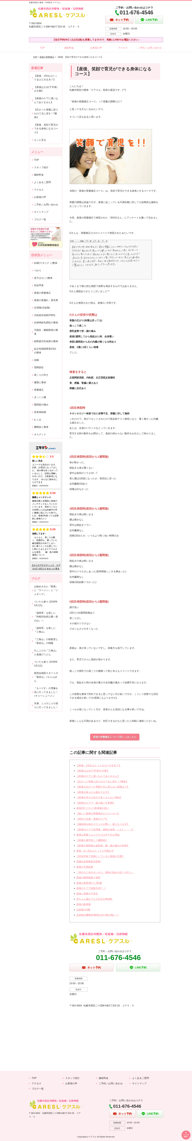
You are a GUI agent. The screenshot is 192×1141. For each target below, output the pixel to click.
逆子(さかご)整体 (43, 278)
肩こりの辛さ (41, 375)
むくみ (37, 419)
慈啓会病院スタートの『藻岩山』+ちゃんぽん (46, 677)
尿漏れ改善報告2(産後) (88, 861)
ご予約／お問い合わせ (150, 48)
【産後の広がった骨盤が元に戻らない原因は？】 (102, 787)
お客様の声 (96, 48)
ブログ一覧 (40, 219)
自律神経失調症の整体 (46, 322)
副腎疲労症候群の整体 (46, 341)
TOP (42, 48)
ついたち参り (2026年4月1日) (46, 603)
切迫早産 (39, 285)
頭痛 (36, 360)
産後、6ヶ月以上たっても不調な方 (95, 851)
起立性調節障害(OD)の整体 (45, 351)
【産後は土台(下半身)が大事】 (92, 770)
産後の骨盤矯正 (47, 57)
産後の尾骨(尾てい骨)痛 (89, 883)
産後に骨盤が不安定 (87, 893)
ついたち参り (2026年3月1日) (46, 664)
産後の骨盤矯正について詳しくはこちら (114, 737)
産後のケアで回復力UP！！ (91, 888)
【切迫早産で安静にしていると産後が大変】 (100, 856)
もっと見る (40, 140)
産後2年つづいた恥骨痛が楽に (92, 808)
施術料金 (69, 48)
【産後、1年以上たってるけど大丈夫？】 (98, 765)
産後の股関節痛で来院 (88, 877)
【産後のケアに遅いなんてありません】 (98, 776)
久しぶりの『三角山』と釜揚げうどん (46, 652)
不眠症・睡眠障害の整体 (46, 332)
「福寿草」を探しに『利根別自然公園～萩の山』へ (46, 617)
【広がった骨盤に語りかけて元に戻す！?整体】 (102, 781)
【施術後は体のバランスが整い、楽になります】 (102, 824)
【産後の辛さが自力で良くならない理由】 (99, 797)
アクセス (123, 48)
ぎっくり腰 (40, 397)
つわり (37, 270)
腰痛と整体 (40, 382)
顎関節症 (39, 367)
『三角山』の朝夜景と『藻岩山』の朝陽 (46, 641)
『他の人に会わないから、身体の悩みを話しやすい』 (105, 872)
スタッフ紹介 (41, 167)
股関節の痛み (41, 404)
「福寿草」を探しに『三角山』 (45, 630)
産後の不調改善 (84, 867)
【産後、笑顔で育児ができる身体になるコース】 (46, 128)
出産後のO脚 (83, 909)
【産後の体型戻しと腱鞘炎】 (92, 840)
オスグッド (40, 434)
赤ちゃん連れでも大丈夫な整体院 (94, 899)
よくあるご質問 (42, 182)
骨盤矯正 (39, 389)
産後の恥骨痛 (83, 904)
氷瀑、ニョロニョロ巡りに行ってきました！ (46, 705)
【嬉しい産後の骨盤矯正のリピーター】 (98, 813)
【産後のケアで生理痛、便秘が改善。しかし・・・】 (105, 829)
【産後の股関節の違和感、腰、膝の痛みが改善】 (102, 845)
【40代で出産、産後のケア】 (92, 819)
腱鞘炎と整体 (41, 427)
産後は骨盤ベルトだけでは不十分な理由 (98, 835)
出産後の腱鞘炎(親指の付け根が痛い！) (97, 915)
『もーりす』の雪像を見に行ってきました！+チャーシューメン (46, 692)
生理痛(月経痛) (42, 307)
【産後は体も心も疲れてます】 (93, 792)
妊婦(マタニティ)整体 (45, 263)
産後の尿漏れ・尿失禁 (46, 300)
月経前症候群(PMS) (44, 315)
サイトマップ (41, 212)
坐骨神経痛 (40, 412)
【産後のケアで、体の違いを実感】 (95, 803)
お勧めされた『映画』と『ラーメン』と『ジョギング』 (46, 590)
